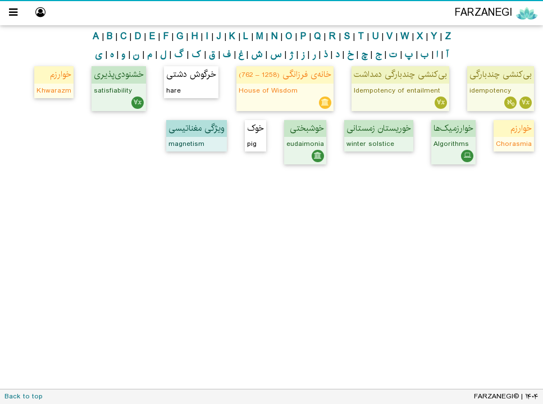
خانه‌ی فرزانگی (285, 74)
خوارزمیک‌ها (453, 128)
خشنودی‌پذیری (119, 74)
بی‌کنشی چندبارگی (500, 74)
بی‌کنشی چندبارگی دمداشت (400, 74)
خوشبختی (307, 128)
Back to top (23, 396)
